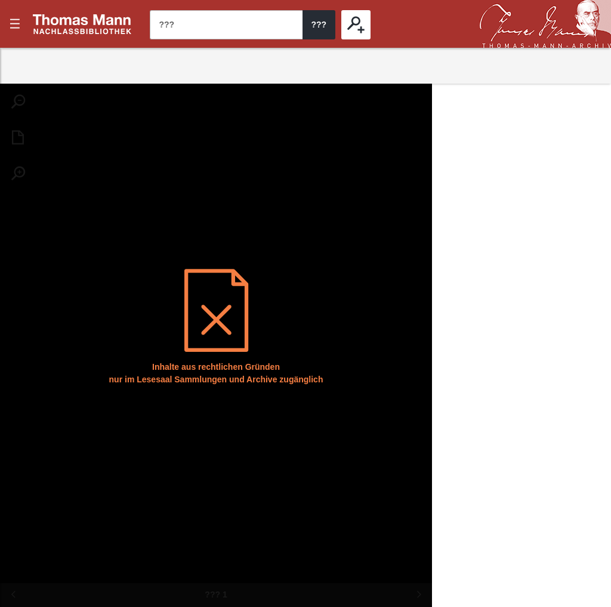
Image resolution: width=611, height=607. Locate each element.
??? (82, 24)
